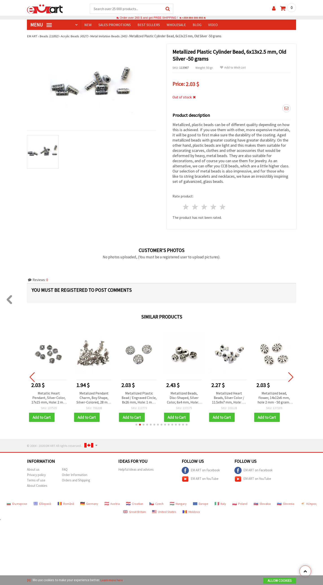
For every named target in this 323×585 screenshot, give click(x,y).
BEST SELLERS (148, 25)
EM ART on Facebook (201, 469)
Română (65, 503)
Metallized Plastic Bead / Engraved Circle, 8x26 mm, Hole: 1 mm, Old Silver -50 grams (139, 397)
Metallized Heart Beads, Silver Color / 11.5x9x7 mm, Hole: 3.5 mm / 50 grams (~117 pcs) (230, 397)
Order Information (74, 474)
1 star (186, 206)
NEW (88, 25)
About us (33, 469)
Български (17, 503)
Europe (200, 503)
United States (164, 511)
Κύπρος (309, 503)
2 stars (195, 206)
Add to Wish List (233, 67)
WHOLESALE (176, 25)
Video (213, 25)
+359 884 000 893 (192, 18)
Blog (197, 25)
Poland (239, 503)
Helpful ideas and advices (136, 469)
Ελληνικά (42, 503)
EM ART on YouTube (200, 478)
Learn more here (112, 580)
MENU (41, 25)
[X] (29, 580)
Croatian (134, 503)
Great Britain (134, 511)
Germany (89, 503)
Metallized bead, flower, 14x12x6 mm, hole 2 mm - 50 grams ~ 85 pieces (274, 397)
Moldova (191, 511)
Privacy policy (36, 474)
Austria (112, 503)
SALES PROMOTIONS (114, 25)
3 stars (204, 206)
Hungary (178, 503)
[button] (136, 424)
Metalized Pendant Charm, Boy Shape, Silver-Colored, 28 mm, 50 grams (94, 397)
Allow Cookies (280, 581)
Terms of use (36, 479)
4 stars (213, 206)
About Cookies (37, 485)
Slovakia (262, 503)
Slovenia (285, 503)
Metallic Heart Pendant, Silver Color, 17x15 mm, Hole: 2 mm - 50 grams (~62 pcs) (49, 397)
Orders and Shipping (76, 479)
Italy (220, 503)
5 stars (222, 206)
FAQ (65, 469)
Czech (156, 503)
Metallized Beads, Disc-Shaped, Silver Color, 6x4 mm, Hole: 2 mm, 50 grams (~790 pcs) (185, 397)
